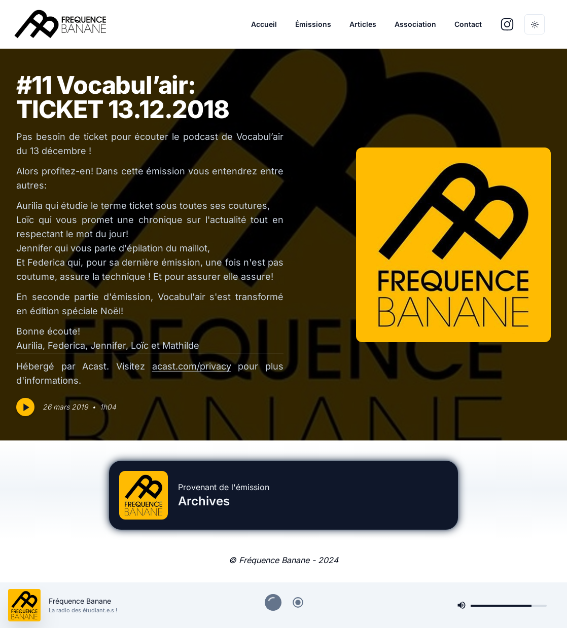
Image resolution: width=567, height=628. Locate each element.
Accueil (264, 24)
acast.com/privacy (191, 366)
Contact (468, 24)
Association (415, 24)
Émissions (313, 24)
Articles (362, 24)
